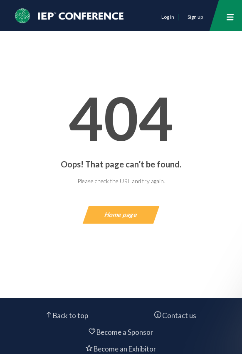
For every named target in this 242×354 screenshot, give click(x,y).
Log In (167, 17)
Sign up (195, 17)
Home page (121, 214)
